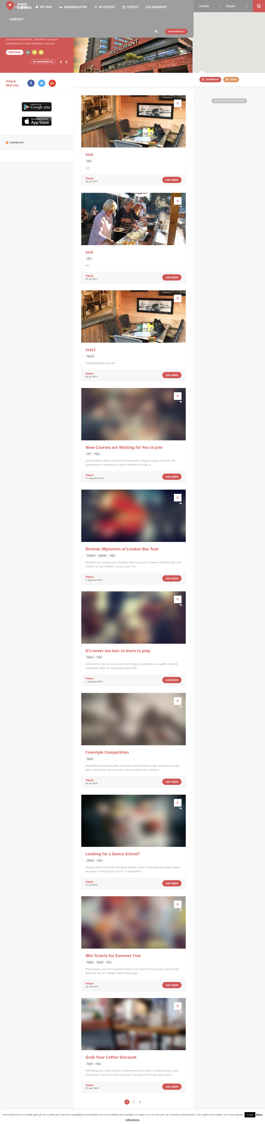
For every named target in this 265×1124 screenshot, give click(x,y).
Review (102, 554)
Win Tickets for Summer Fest (113, 954)
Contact (16, 19)
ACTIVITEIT (104, 7)
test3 (90, 349)
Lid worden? (156, 7)
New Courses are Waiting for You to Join (124, 446)
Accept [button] (250, 1114)
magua (89, 178)
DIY (89, 160)
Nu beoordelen (43, 61)
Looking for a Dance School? (113, 853)
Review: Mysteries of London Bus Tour (122, 548)
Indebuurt (17, 142)
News (100, 961)
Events (130, 7)
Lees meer (172, 179)
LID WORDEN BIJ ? (174, 31)
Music (90, 656)
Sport (90, 758)
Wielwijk (14, 52)
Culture (91, 554)
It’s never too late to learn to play (118, 650)
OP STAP (43, 7)
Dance (90, 355)
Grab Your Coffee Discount (111, 1056)
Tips (97, 453)
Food (89, 1062)
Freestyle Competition (107, 751)
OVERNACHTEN (73, 7)
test (89, 154)
